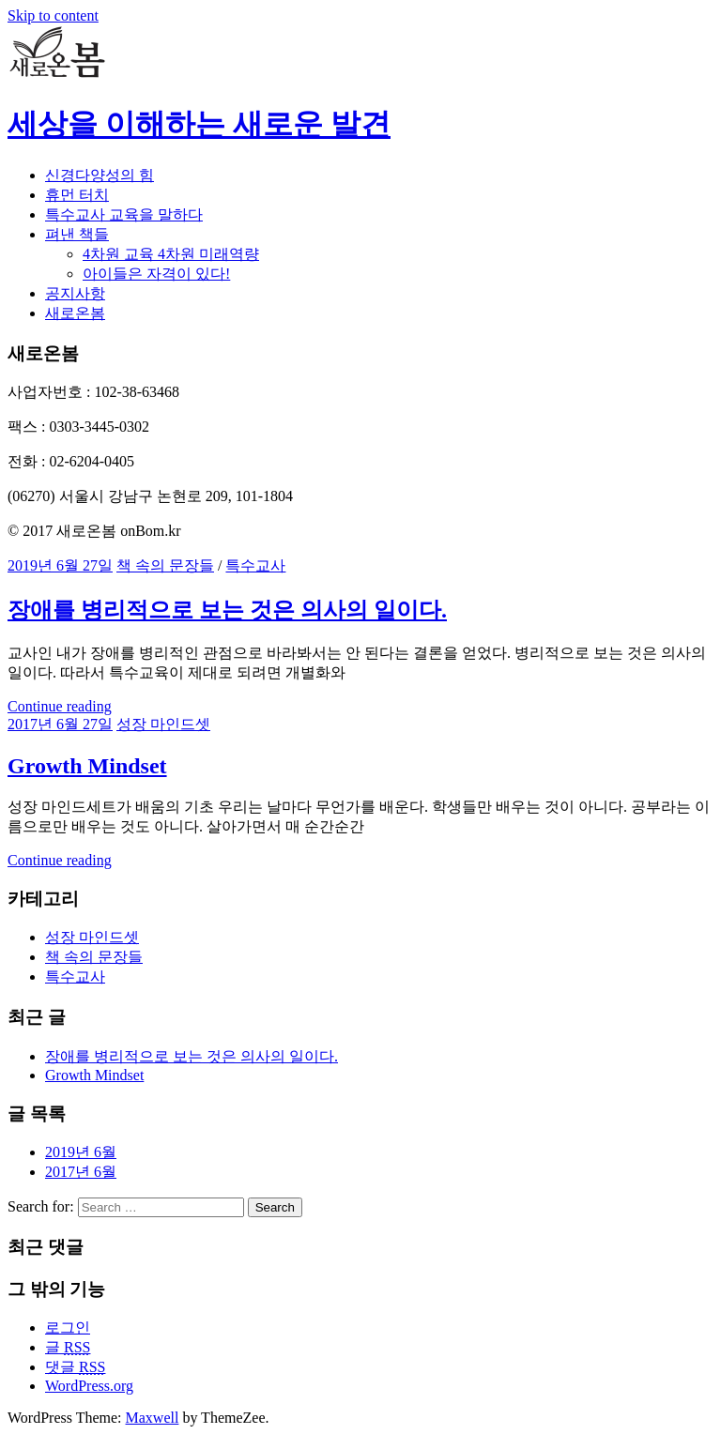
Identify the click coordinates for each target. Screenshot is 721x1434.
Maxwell (152, 1418)
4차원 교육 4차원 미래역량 (171, 254)
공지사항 (75, 293)
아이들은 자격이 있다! (156, 274)
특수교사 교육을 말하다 (124, 214)
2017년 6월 (80, 1172)
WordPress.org (89, 1386)
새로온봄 (75, 313)
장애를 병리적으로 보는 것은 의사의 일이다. (227, 610)
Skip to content (53, 15)
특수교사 (255, 565)
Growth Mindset (87, 766)
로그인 (67, 1327)
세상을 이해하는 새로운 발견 (199, 124)
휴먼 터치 (77, 195)
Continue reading (60, 706)
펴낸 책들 (77, 234)
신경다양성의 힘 (99, 175)
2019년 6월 (80, 1152)
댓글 (75, 1367)
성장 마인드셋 (163, 724)
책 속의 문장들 (165, 565)
